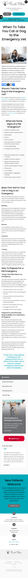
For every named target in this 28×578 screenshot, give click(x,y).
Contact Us (14, 505)
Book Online (18, 14)
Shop (7, 14)
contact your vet (11, 113)
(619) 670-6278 (14, 9)
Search (15, 563)
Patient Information (7, 382)
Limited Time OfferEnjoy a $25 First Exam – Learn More (13, 19)
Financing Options (7, 390)
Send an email (14, 532)
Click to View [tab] (14, 544)
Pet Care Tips (6, 395)
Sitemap (20, 563)
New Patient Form (7, 386)
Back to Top (14, 564)
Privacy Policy (9, 561)
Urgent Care (14, 438)
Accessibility (16, 561)
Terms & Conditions (8, 563)
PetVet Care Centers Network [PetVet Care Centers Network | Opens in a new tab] (16, 571)
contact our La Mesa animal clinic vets (13, 360)
